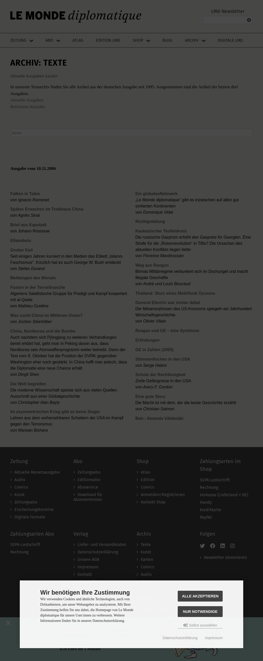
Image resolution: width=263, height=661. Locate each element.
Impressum (214, 638)
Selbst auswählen (200, 625)
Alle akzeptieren (200, 596)
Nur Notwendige (200, 612)
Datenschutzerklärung (180, 638)
